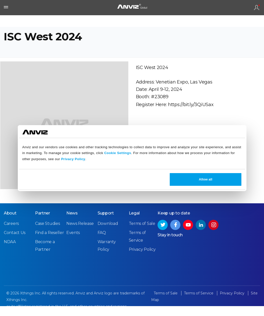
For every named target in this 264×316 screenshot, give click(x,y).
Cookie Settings (117, 153)
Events (73, 244)
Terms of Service (199, 305)
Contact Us (14, 244)
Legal (134, 225)
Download (108, 235)
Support (106, 225)
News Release (80, 235)
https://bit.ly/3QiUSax (190, 112)
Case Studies (47, 235)
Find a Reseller (49, 244)
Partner (42, 225)
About (10, 225)
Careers (11, 235)
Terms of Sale (142, 235)
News (72, 225)
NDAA (10, 253)
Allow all (205, 179)
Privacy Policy (73, 159)
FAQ (102, 244)
